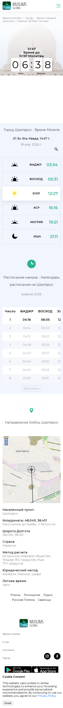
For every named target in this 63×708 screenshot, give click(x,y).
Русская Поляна (23, 599)
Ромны (15, 595)
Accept (7, 703)
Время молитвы (12, 18)
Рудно (48, 595)
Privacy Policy (47, 695)
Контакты (8, 649)
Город (29, 18)
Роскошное (32, 595)
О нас (6, 641)
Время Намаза (11, 633)
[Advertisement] (31, 98)
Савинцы (44, 599)
